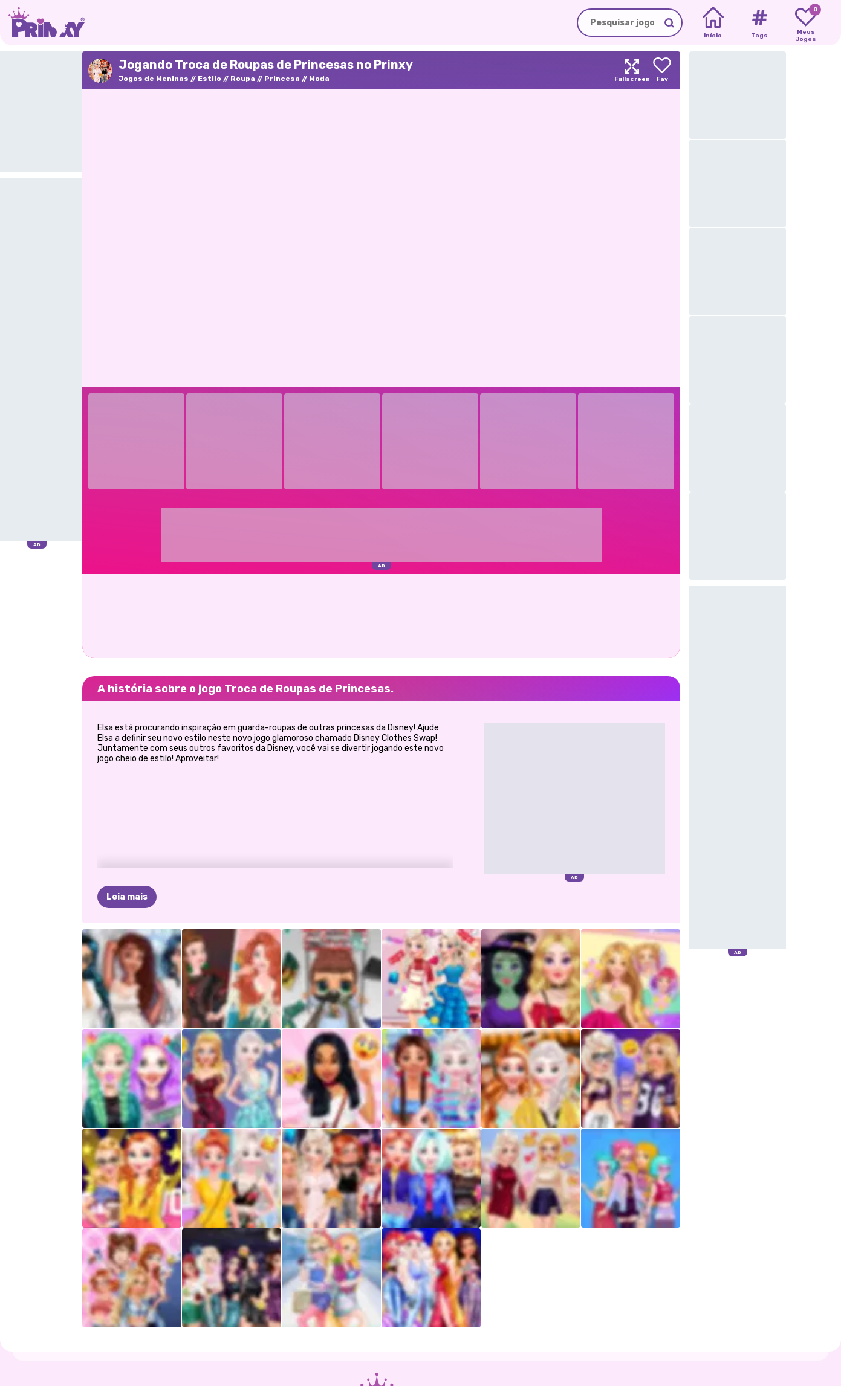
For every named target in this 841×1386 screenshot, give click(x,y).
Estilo (209, 78)
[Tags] (759, 23)
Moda (319, 78)
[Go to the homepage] (42, 22)
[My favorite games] (805, 23)
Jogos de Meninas (154, 78)
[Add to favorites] (662, 70)
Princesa (282, 78)
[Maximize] (632, 70)
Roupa (242, 78)
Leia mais (127, 897)
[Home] (713, 23)
